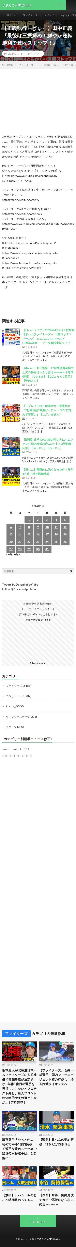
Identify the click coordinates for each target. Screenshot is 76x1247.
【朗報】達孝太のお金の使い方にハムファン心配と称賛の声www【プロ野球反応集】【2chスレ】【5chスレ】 (47, 444)
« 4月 (9, 554)
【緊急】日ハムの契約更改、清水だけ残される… (56, 1142)
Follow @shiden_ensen (38, 619)
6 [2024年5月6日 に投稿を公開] (11, 527)
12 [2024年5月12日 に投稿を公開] (65, 527)
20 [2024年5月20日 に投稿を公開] (11, 541)
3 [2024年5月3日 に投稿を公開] (47, 519)
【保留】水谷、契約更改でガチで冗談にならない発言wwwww (56, 1199)
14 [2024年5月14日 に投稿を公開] (19, 534)
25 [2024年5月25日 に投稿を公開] (56, 541)
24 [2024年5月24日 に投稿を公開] (47, 541)
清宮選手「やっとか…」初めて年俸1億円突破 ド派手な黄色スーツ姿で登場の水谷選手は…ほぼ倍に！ (19, 1149)
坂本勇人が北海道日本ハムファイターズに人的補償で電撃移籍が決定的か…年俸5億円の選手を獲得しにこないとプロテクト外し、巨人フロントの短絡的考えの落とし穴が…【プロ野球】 (19, 1086)
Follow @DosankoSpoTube (19, 589)
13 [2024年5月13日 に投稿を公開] (11, 534)
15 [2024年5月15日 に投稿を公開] (29, 534)
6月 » (17, 554)
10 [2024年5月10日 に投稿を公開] (47, 527)
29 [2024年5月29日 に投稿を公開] (29, 549)
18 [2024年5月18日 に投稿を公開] (56, 534)
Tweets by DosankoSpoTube (20, 584)
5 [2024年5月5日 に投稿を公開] (65, 519)
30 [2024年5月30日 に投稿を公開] (38, 549)
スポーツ (11, 727)
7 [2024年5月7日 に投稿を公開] (20, 527)
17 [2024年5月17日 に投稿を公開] (47, 534)
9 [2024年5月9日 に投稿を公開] (38, 527)
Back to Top (38, 1222)
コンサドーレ (9, 15)
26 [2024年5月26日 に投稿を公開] (65, 541)
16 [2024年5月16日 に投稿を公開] (38, 534)
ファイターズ (30, 15)
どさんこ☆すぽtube (48, 1238)
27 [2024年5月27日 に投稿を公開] (11, 549)
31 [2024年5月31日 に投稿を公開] (47, 549)
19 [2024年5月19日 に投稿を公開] (65, 534)
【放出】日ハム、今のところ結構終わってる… (19, 1197)
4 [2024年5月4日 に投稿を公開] (56, 519)
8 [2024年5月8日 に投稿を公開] (29, 527)
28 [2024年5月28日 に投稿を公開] (19, 549)
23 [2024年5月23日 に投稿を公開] (38, 541)
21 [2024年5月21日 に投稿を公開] (19, 541)
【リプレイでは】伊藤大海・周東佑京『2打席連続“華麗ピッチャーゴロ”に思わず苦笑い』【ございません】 (47, 410)
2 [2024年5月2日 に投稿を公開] (38, 519)
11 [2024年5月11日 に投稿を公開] (56, 527)
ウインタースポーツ (18, 716)
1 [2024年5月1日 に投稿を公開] (29, 519)
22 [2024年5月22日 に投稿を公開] (29, 541)
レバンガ (49, 15)
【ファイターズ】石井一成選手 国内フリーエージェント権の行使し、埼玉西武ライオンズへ (56, 1077)
